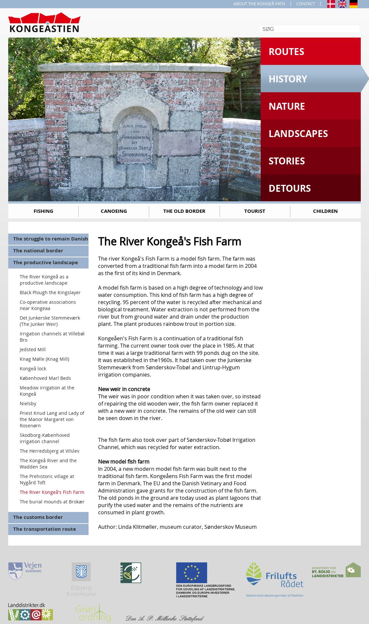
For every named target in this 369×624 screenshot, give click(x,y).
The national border (38, 250)
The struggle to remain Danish (50, 238)
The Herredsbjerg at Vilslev (49, 451)
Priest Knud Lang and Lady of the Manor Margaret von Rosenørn (52, 419)
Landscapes (298, 133)
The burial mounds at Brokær (52, 501)
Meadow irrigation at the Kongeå (47, 390)
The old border (184, 211)
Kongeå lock (33, 368)
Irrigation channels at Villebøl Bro (52, 336)
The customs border (38, 517)
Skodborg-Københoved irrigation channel (45, 438)
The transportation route (44, 528)
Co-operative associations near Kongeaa (48, 305)
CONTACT (305, 3)
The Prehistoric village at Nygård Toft (47, 479)
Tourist (254, 211)
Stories (287, 161)
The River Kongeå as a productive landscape (44, 279)
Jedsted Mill (33, 349)
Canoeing (114, 211)
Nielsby (28, 403)
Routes (286, 51)
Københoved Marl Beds (45, 378)
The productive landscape (45, 262)
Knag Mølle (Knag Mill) (44, 359)
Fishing (43, 211)
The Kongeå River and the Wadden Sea (48, 463)
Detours (290, 188)
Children (325, 211)
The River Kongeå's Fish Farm (52, 492)
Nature (287, 106)
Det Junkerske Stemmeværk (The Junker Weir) (50, 321)
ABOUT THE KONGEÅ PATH (259, 3)
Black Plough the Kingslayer (50, 292)
